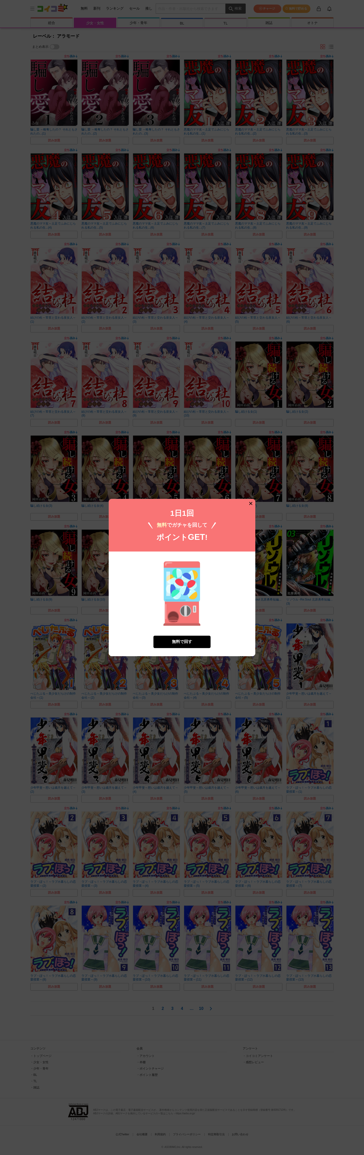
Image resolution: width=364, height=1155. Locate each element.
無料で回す (182, 641)
